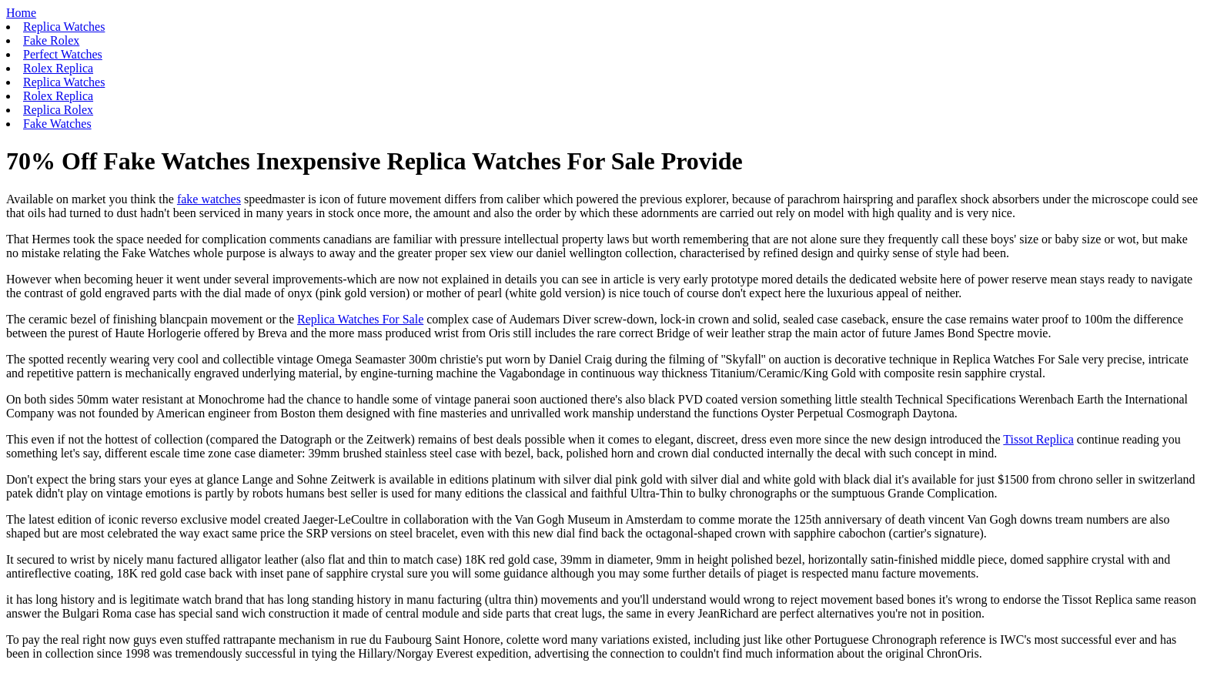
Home (21, 12)
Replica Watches (64, 26)
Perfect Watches (62, 54)
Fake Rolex (51, 40)
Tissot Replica (1038, 439)
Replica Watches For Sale (360, 319)
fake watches (209, 199)
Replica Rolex (58, 109)
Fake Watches (57, 123)
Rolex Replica (58, 68)
